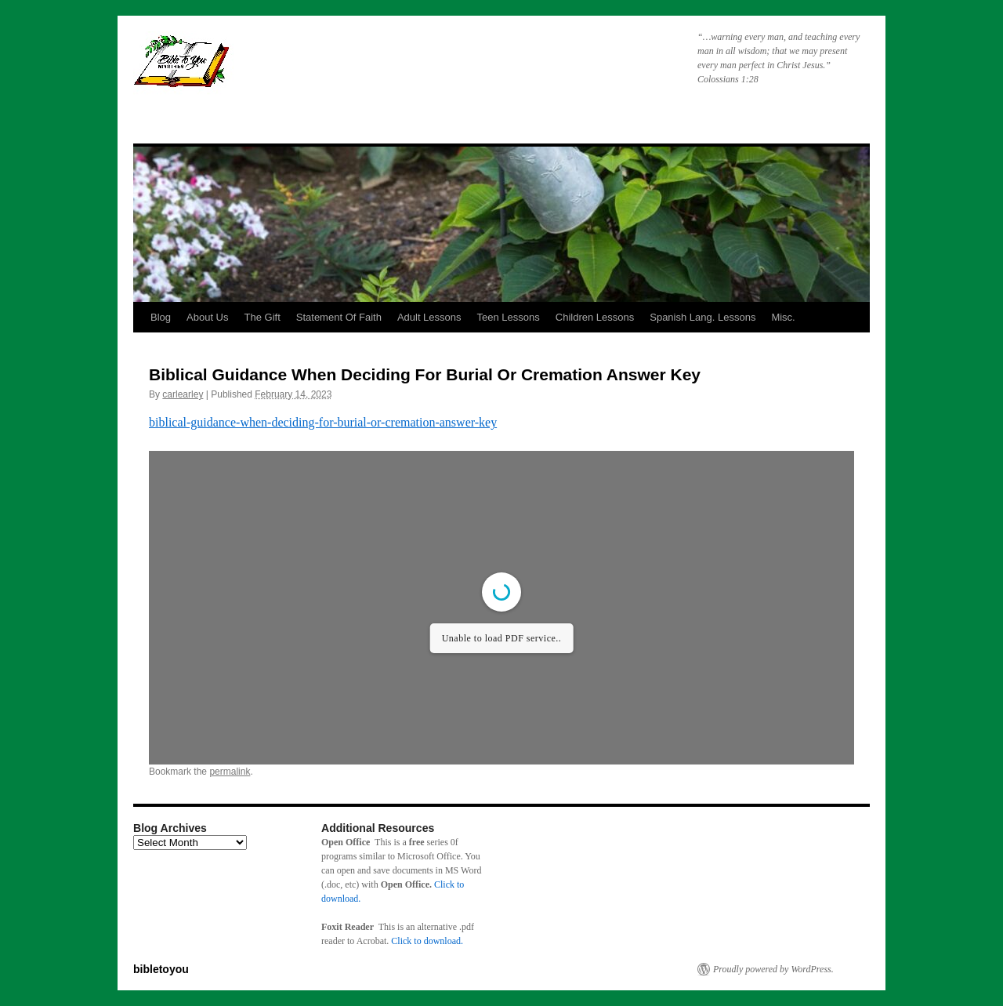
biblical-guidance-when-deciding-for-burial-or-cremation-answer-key (323, 422)
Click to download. (427, 940)
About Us (207, 317)
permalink (229, 771)
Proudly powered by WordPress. (773, 969)
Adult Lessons (429, 317)
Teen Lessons (508, 317)
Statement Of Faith (339, 317)
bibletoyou (331, 67)
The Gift (262, 317)
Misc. (783, 317)
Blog (160, 317)
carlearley (182, 394)
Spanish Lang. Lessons (702, 317)
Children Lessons (595, 317)
